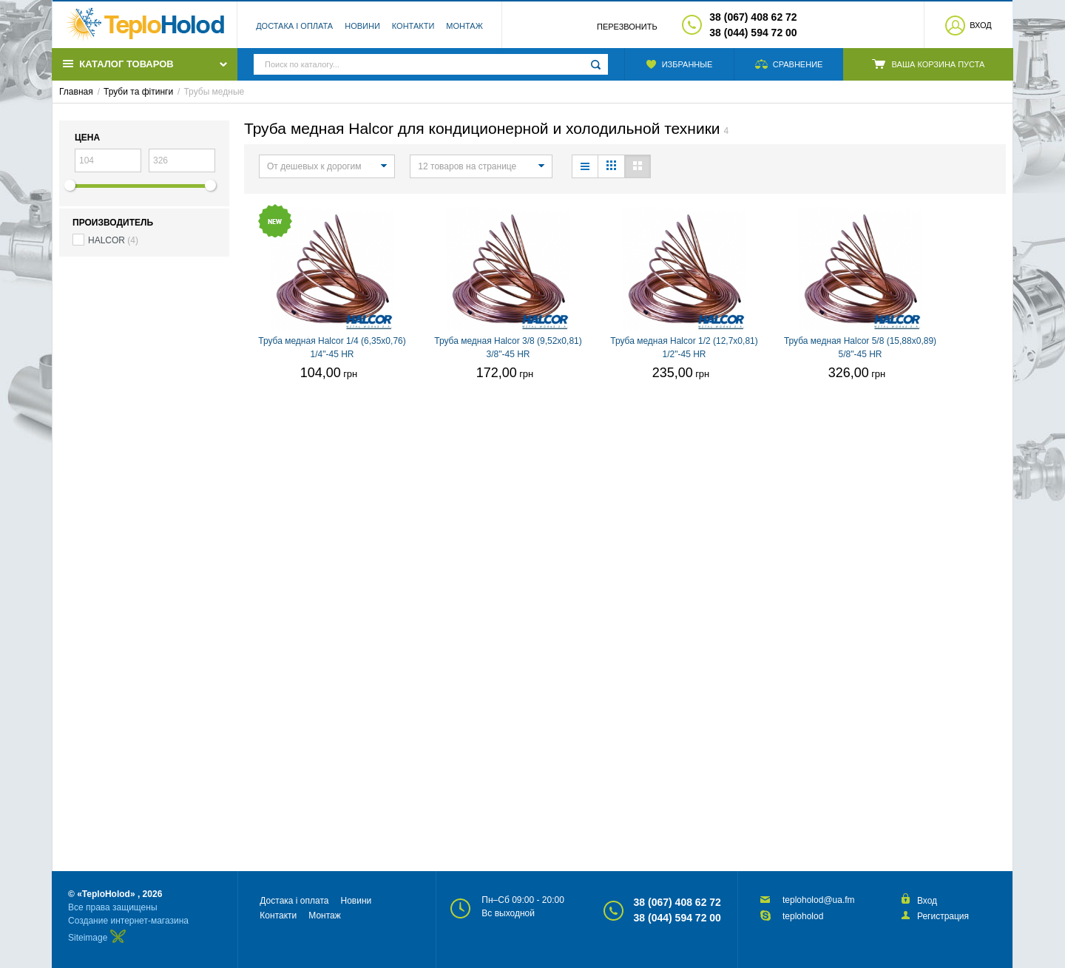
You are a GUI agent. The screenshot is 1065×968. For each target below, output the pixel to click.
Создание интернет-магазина (128, 920)
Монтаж (464, 25)
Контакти (413, 25)
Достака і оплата (294, 25)
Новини (362, 25)
